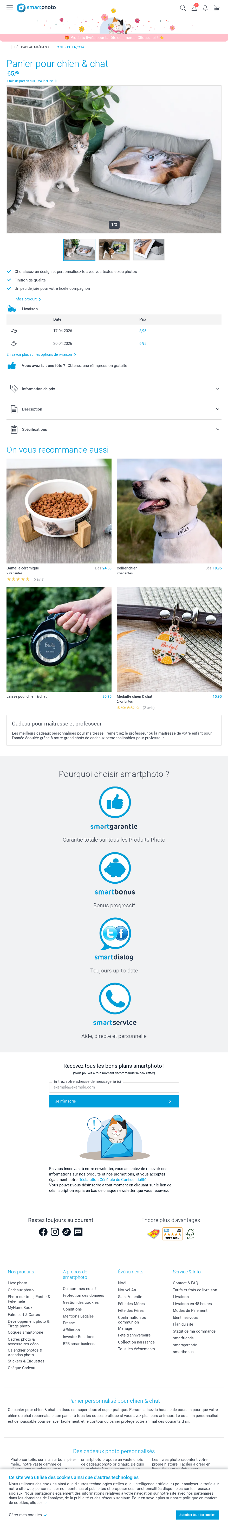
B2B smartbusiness (79, 1343)
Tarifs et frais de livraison (195, 1290)
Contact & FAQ (185, 1283)
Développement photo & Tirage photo (28, 1323)
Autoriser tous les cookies (197, 1515)
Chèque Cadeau (21, 1368)
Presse (69, 1323)
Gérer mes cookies (28, 1515)
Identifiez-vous (185, 1317)
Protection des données (83, 1295)
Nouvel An (127, 1290)
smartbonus (183, 1351)
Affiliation (71, 1330)
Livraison (181, 1296)
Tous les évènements (136, 1349)
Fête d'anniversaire (134, 1335)
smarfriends (183, 1338)
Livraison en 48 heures (192, 1303)
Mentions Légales (78, 1316)
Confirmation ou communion (132, 1320)
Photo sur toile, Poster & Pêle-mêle (29, 1299)
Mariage (125, 1328)
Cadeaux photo (21, 1290)
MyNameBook (20, 1307)
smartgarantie (185, 1345)
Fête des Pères (131, 1310)
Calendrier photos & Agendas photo (25, 1352)
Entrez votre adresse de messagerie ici (87, 1081)
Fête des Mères (131, 1303)
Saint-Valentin (130, 1296)
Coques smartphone (25, 1332)
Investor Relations (78, 1336)
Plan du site (183, 1324)
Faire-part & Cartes (24, 1314)
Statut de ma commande (194, 1331)
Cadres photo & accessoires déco (23, 1341)
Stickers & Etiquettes (26, 1361)
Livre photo (17, 1283)
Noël (122, 1283)
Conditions (72, 1309)
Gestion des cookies (81, 1302)
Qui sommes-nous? (79, 1288)
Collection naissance (136, 1342)
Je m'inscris (65, 1101)
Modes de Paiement (190, 1310)
